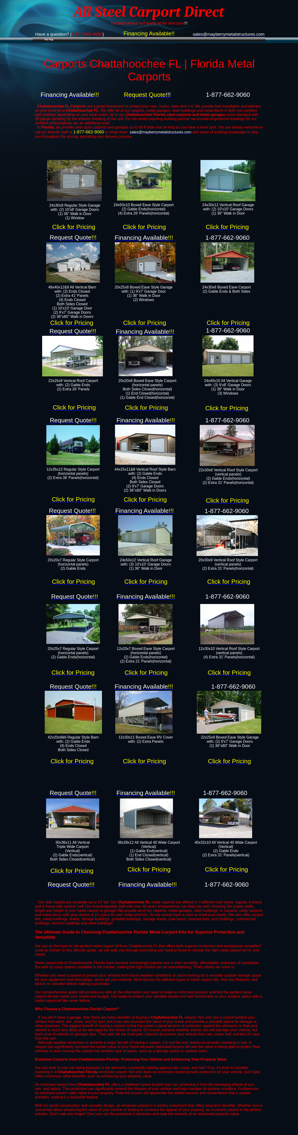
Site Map (49, 39)
